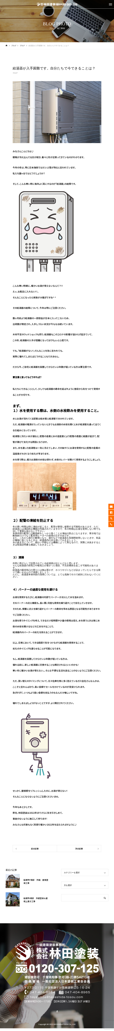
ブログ (15, 73)
